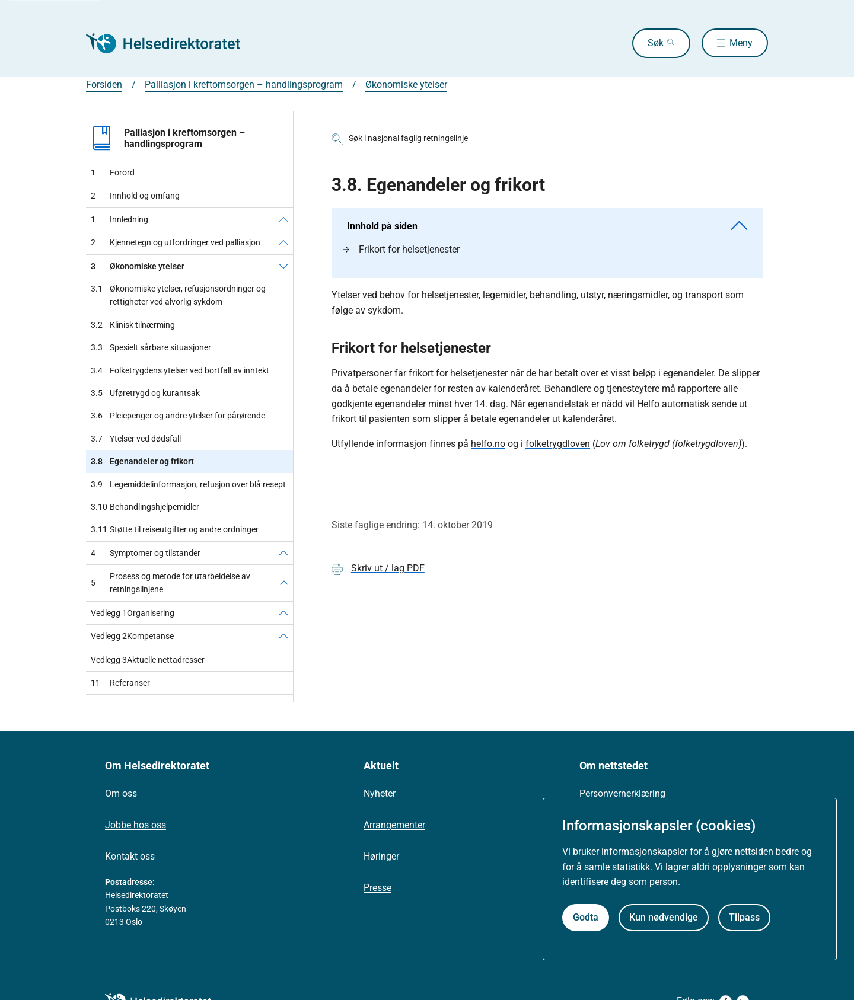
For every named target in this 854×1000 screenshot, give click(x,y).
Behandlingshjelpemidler (145, 506)
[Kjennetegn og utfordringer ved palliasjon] (283, 242)
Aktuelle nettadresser (148, 659)
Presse (377, 887)
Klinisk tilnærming (133, 324)
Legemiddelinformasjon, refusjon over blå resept (188, 484)
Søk (654, 43)
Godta (585, 917)
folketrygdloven (557, 443)
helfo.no (488, 443)
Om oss (121, 793)
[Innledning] (283, 219)
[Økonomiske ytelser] (283, 266)
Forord (113, 172)
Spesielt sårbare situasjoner (151, 347)
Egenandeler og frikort (142, 461)
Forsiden (104, 84)
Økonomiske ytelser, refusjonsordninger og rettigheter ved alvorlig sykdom (178, 295)
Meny (741, 43)
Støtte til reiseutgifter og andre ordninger (175, 529)
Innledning (119, 219)
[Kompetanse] (283, 636)
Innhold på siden (547, 226)
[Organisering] (283, 612)
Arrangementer (394, 824)
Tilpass (744, 917)
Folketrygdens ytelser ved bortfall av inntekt (180, 370)
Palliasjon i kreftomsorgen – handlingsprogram (244, 84)
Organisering (132, 612)
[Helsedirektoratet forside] (171, 43)
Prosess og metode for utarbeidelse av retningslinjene (170, 582)
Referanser (120, 682)
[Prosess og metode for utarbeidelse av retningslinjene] (284, 583)
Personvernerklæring (622, 793)
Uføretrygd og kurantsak (145, 393)
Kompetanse (132, 636)
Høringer (381, 856)
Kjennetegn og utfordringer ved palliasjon (175, 242)
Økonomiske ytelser (406, 84)
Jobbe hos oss (135, 824)
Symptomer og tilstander (145, 553)
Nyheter (380, 793)
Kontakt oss (130, 856)
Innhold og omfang (135, 195)
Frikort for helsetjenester (401, 249)
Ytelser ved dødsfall (136, 438)
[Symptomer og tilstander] (283, 553)
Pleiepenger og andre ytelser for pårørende (178, 415)
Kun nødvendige (663, 917)
